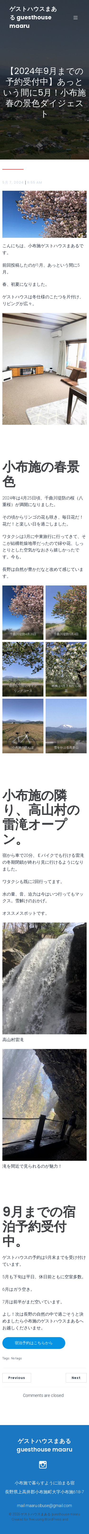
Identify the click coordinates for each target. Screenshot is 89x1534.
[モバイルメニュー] (75, 17)
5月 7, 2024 (13, 182)
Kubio (73, 1519)
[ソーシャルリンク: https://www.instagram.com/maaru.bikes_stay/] (44, 1464)
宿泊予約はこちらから (34, 1343)
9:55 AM (34, 182)
